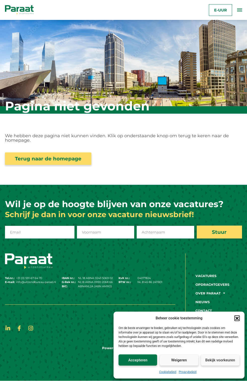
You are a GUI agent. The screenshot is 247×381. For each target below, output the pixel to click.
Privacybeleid (187, 372)
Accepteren (137, 360)
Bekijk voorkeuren (220, 360)
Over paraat (210, 293)
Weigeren (179, 360)
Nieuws (202, 302)
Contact (203, 311)
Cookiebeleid (167, 372)
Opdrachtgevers (212, 284)
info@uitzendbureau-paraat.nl (36, 282)
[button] (237, 318)
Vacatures (205, 276)
